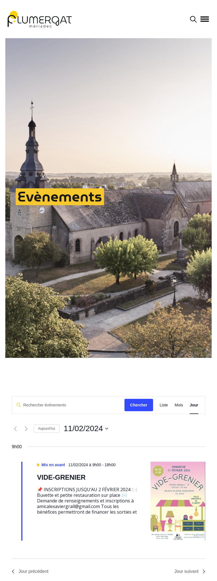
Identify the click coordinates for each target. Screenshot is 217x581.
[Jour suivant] (26, 428)
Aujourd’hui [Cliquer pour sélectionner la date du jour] (46, 429)
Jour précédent (30, 571)
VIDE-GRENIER (61, 477)
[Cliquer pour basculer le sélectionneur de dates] (86, 428)
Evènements (60, 197)
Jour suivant (189, 571)
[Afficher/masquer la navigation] (205, 19)
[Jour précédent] (15, 428)
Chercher (138, 405)
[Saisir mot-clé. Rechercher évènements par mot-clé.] (68, 405)
